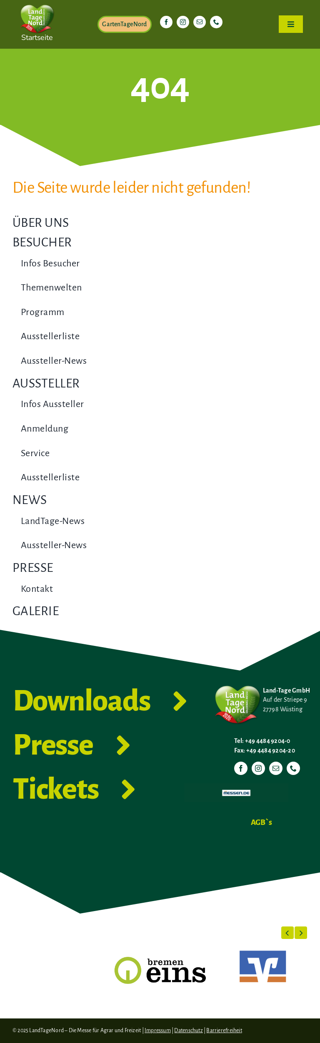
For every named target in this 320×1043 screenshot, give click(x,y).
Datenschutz (188, 1030)
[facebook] (166, 22)
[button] (287, 932)
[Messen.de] (236, 786)
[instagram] (183, 22)
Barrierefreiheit (224, 1030)
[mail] (199, 22)
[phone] (216, 22)
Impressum (158, 1030)
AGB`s (261, 822)
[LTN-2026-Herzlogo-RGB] (37, 3)
